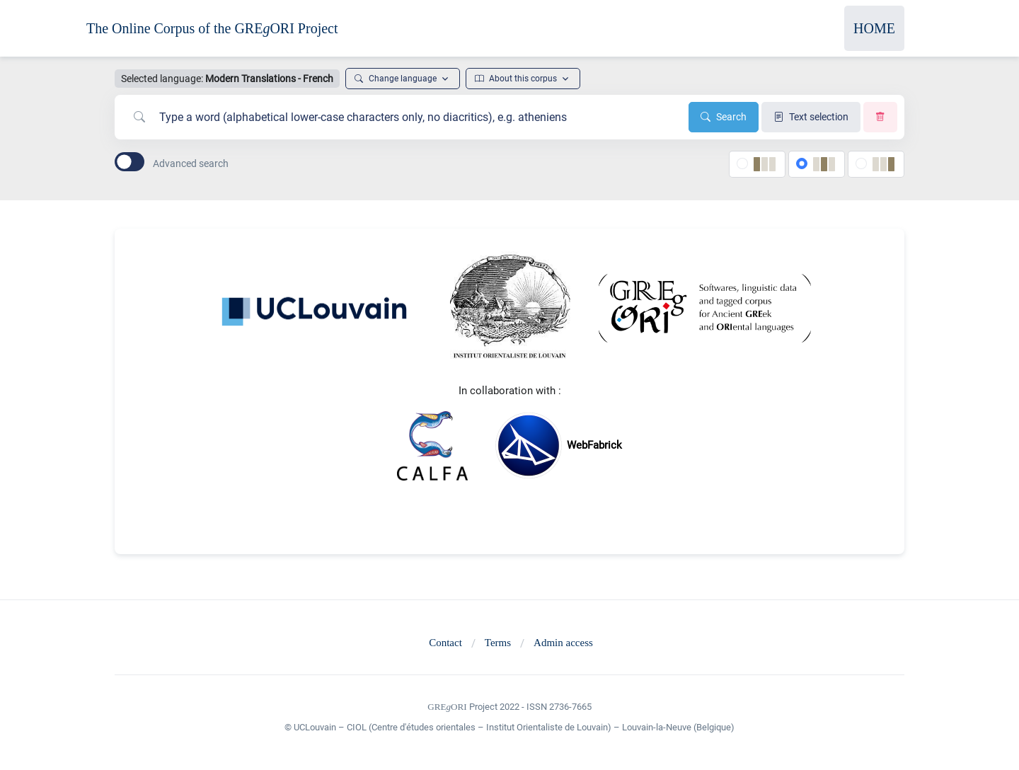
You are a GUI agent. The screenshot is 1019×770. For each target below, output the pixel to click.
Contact (445, 642)
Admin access (563, 642)
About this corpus (516, 78)
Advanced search (191, 163)
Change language (396, 78)
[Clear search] (880, 117)
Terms (498, 642)
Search (724, 116)
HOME (874, 28)
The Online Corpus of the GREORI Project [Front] (212, 28)
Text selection (810, 116)
